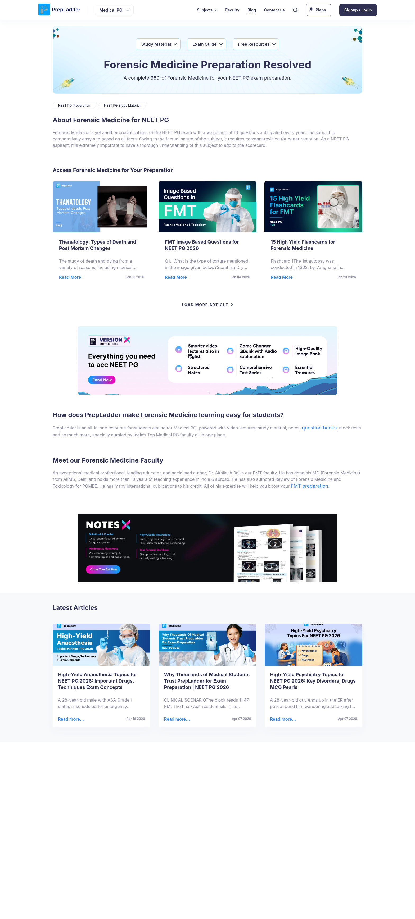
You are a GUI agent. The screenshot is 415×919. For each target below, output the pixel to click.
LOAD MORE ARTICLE (207, 305)
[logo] (59, 10)
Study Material (156, 44)
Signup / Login (358, 9)
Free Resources (254, 44)
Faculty (232, 9)
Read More (70, 277)
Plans (320, 9)
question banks (319, 428)
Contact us (274, 9)
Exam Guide (204, 44)
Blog (251, 9)
